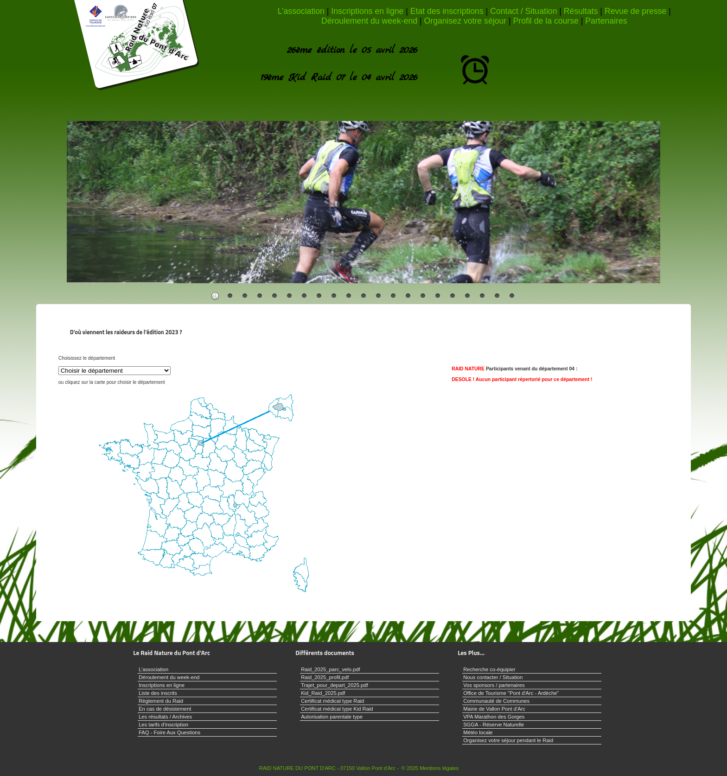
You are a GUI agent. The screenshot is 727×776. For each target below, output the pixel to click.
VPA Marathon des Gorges (493, 716)
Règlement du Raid (161, 701)
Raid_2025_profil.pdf (325, 677)
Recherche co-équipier (489, 669)
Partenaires (606, 20)
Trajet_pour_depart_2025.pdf (334, 685)
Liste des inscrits (158, 693)
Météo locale (477, 732)
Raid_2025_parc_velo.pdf (330, 669)
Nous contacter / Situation (493, 677)
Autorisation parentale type (332, 716)
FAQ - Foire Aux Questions (169, 732)
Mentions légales (439, 768)
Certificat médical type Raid (332, 701)
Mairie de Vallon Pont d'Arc (494, 709)
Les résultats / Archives (165, 716)
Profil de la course (546, 20)
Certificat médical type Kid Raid (337, 709)
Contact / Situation (523, 11)
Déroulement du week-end (369, 20)
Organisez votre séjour (465, 20)
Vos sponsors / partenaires (493, 685)
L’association (301, 11)
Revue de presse (635, 11)
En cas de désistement (165, 709)
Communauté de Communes (496, 701)
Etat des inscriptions (447, 11)
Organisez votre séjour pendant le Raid (508, 740)
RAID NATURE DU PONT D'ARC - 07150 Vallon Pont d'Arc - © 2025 (338, 768)
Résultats (581, 11)
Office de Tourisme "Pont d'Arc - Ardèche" (511, 693)
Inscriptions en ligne (367, 11)
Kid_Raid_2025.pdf (323, 693)
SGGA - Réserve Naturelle (493, 724)
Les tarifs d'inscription (163, 724)
